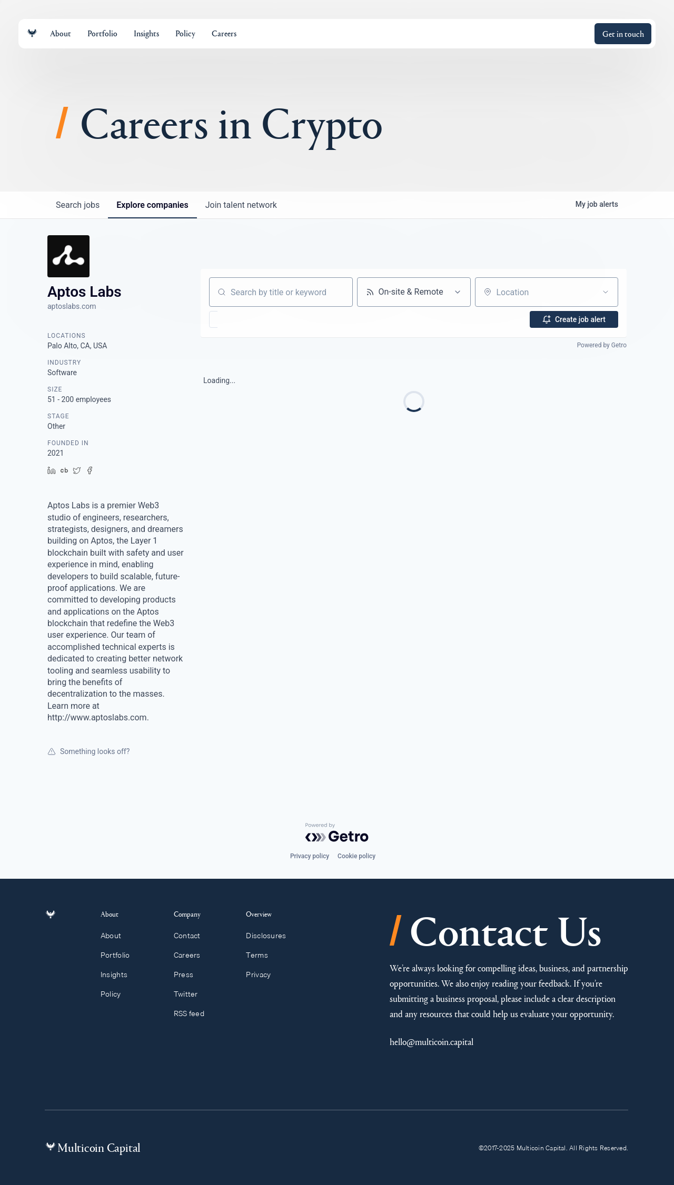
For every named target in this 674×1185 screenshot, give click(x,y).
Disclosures (271, 935)
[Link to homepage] (32, 33)
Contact (192, 935)
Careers (192, 955)
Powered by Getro (602, 345)
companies (152, 205)
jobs (78, 205)
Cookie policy (356, 856)
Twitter (190, 994)
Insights (120, 974)
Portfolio (121, 955)
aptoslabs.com (71, 306)
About (117, 935)
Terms (261, 955)
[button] (244, 319)
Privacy (263, 974)
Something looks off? (88, 751)
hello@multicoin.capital (431, 1041)
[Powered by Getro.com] (337, 832)
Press (188, 974)
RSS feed (194, 1013)
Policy (117, 994)
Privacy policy (309, 856)
